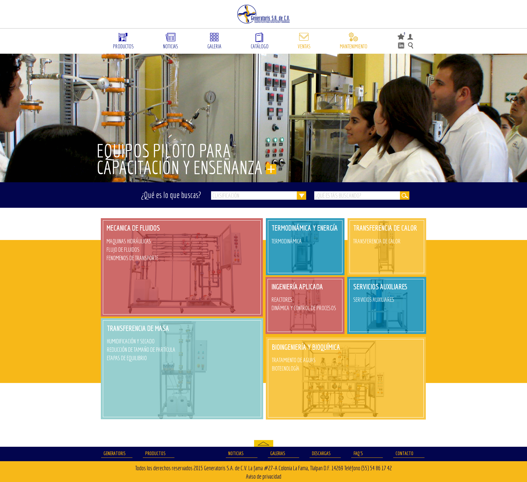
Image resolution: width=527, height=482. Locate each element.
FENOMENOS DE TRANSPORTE (132, 257)
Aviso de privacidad (263, 476)
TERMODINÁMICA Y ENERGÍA (305, 228)
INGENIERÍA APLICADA (297, 286)
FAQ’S (358, 453)
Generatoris (115, 453)
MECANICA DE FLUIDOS (133, 228)
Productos (155, 453)
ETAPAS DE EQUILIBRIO (127, 358)
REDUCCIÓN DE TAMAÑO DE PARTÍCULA (141, 349)
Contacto (404, 453)
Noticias (236, 453)
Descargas (321, 453)
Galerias (277, 453)
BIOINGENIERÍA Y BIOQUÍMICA (306, 347)
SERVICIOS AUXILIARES (380, 286)
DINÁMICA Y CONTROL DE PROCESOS (304, 307)
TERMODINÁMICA (287, 241)
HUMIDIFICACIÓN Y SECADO (131, 341)
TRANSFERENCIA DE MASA (138, 328)
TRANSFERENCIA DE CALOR (385, 228)
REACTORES (282, 299)
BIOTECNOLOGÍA (285, 368)
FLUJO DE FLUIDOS (123, 249)
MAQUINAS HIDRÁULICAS (129, 241)
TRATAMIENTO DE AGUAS (294, 360)
